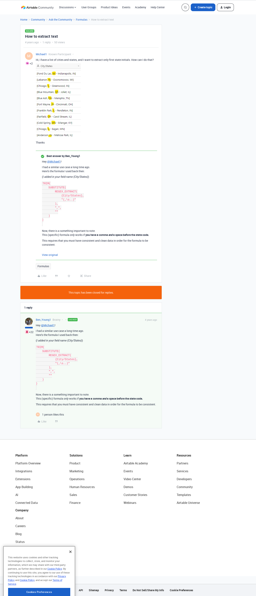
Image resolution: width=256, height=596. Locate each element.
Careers (20, 526)
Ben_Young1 (43, 319)
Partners (182, 463)
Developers (184, 479)
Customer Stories (135, 495)
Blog (18, 534)
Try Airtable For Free (29, 557)
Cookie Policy (54, 583)
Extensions (22, 479)
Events (126, 7)
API (81, 590)
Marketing (76, 471)
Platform (21, 455)
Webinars (130, 503)
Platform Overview (28, 463)
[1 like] (50, 414)
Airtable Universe (188, 503)
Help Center (158, 7)
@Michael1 (54, 161)
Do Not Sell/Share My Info (148, 590)
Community (38, 19)
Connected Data (26, 503)
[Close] (70, 566)
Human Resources (82, 487)
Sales (73, 495)
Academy (140, 7)
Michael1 (41, 54)
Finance (74, 503)
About (19, 518)
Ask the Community (60, 19)
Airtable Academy (136, 463)
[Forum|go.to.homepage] (37, 7)
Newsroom (22, 550)
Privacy (109, 590)
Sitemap (94, 590)
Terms (123, 590)
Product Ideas (109, 7)
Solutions (76, 455)
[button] (203, 7)
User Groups (88, 7)
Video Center (132, 479)
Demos (128, 487)
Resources (184, 455)
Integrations (23, 471)
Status (20, 542)
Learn (127, 455)
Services (182, 471)
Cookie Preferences (181, 590)
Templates (184, 495)
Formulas (81, 19)
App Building (24, 487)
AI (16, 495)
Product (74, 463)
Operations (76, 479)
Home (23, 19)
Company (21, 510)
